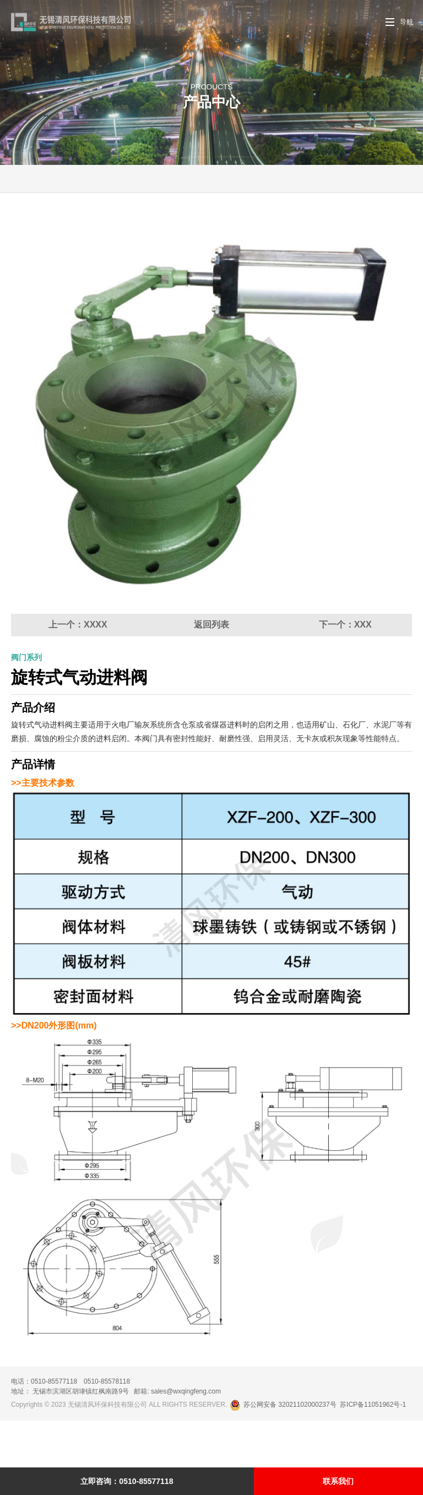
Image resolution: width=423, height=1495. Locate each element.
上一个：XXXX (77, 671)
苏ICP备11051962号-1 (373, 1451)
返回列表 (211, 671)
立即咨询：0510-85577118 (126, 1481)
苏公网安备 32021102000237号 (284, 1451)
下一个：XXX (345, 671)
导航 (406, 22)
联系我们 (338, 1481)
